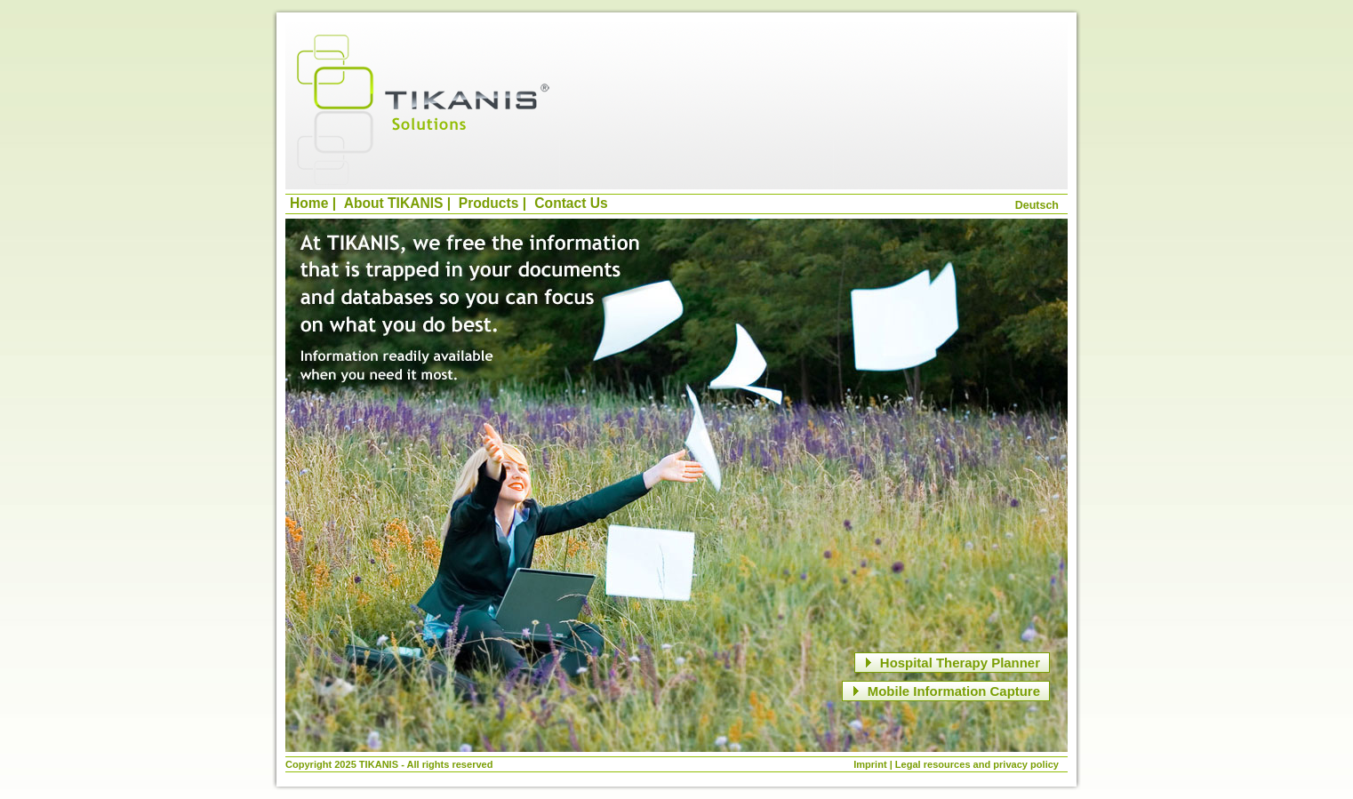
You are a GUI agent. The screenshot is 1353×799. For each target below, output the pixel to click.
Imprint (869, 764)
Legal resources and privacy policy (977, 764)
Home (309, 203)
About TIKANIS (394, 203)
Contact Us (570, 203)
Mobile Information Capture (943, 691)
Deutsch (1037, 205)
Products (489, 203)
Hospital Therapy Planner (950, 662)
